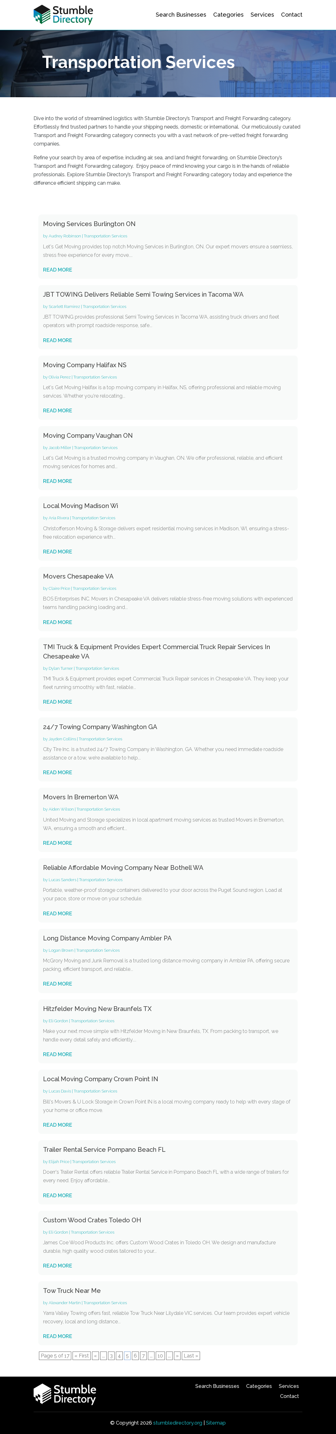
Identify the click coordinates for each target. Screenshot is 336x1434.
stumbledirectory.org (177, 1423)
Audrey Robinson (65, 236)
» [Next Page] (177, 1356)
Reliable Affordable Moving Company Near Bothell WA (123, 867)
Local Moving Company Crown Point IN (100, 1079)
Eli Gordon (58, 1021)
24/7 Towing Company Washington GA (100, 727)
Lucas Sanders (62, 879)
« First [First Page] (81, 1356)
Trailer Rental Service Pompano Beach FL (104, 1149)
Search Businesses (181, 14)
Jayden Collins (62, 739)
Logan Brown (61, 950)
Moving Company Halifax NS (85, 365)
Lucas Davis (60, 1091)
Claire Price (59, 588)
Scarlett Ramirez (64, 306)
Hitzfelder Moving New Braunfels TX (97, 1009)
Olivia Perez (60, 377)
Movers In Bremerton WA (81, 797)
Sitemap (216, 1423)
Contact (291, 14)
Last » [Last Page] (191, 1356)
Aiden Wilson (61, 809)
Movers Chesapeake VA (78, 576)
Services (262, 14)
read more (57, 270)
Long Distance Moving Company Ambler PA (107, 938)
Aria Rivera (59, 518)
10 (160, 1356)
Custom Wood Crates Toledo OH (92, 1220)
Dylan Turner (61, 668)
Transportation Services (105, 236)
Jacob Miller (60, 447)
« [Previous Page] (95, 1356)
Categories (228, 14)
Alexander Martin (65, 1302)
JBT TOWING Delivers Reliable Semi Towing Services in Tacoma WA (143, 294)
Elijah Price (59, 1161)
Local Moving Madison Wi (80, 506)
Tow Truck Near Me (72, 1290)
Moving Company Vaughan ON (88, 435)
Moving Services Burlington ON (89, 224)
